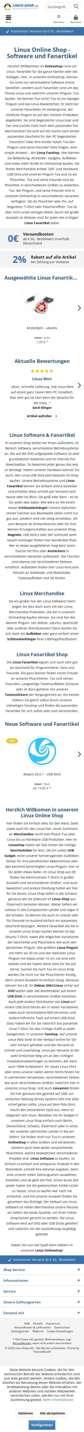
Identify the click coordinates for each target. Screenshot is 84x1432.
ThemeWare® (42, 1352)
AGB (27, 1323)
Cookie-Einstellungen (60, 1331)
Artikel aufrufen (42, 415)
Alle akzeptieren (52, 1413)
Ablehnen (25, 1413)
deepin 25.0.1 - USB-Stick (42, 774)
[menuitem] (75, 19)
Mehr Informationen (58, 1400)
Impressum (53, 1323)
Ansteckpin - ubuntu (42, 328)
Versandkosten (22, 1343)
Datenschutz (62, 1327)
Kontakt (38, 1323)
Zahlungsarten (20, 1331)
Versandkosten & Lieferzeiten (32, 1327)
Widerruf (37, 1331)
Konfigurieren (42, 1425)
